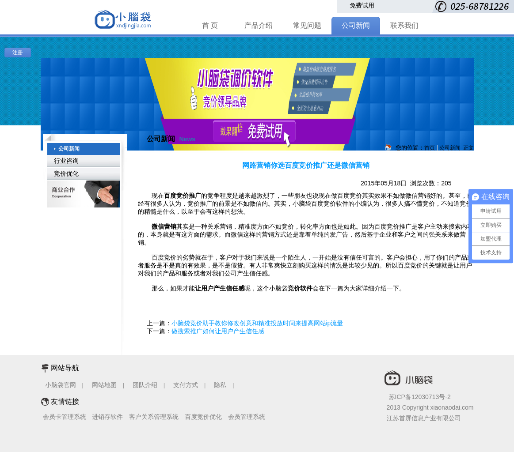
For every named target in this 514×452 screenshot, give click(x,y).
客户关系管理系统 (154, 416)
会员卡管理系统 (64, 416)
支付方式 (185, 384)
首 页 (210, 25)
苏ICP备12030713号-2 (420, 396)
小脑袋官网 (60, 384)
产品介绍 (258, 25)
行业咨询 (66, 160)
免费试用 (362, 5)
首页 (429, 148)
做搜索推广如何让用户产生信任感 (217, 331)
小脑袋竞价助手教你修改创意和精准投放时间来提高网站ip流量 (257, 323)
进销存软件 (107, 416)
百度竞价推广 (182, 195)
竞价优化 (66, 173)
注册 (17, 52)
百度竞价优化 (203, 416)
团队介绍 (145, 384)
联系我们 (404, 25)
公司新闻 (356, 25)
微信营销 (164, 226)
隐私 (221, 384)
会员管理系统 (246, 416)
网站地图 (104, 384)
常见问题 (307, 25)
